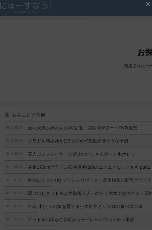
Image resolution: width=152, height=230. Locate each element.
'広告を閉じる (148, 4)
